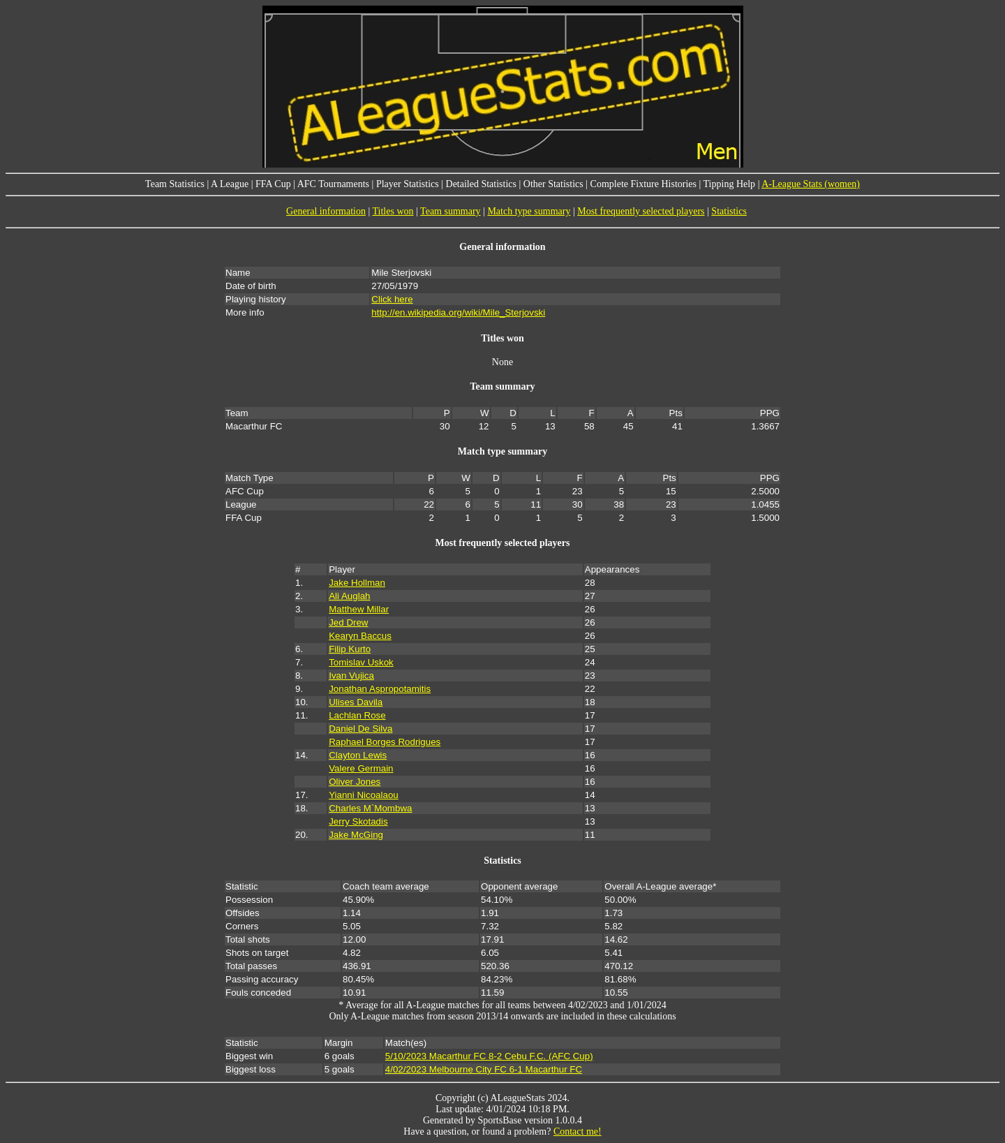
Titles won (393, 211)
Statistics (729, 211)
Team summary (450, 211)
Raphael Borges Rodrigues (384, 742)
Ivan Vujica (351, 675)
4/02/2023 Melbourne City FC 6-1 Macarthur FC (483, 1069)
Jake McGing (356, 834)
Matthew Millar (359, 609)
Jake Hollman (357, 582)
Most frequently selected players (640, 211)
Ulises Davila (355, 702)
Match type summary (528, 211)
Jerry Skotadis (358, 821)
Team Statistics (174, 184)
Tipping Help (730, 184)
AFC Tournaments (333, 184)
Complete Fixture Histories (643, 184)
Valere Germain (361, 768)
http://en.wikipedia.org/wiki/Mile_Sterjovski (458, 312)
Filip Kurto (350, 649)
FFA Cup (273, 184)
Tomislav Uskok (361, 662)
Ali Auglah (349, 596)
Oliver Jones (354, 781)
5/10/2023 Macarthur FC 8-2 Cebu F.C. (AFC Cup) (489, 1056)
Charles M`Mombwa (370, 808)
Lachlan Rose (357, 715)
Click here (391, 299)
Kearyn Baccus (360, 636)
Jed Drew (348, 622)
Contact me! (577, 1131)
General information (326, 211)
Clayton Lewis (358, 755)
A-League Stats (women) (810, 184)
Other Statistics (553, 184)
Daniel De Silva (360, 728)
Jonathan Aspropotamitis (380, 689)
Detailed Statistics (481, 184)
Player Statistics (407, 184)
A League (229, 184)
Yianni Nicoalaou (364, 795)
